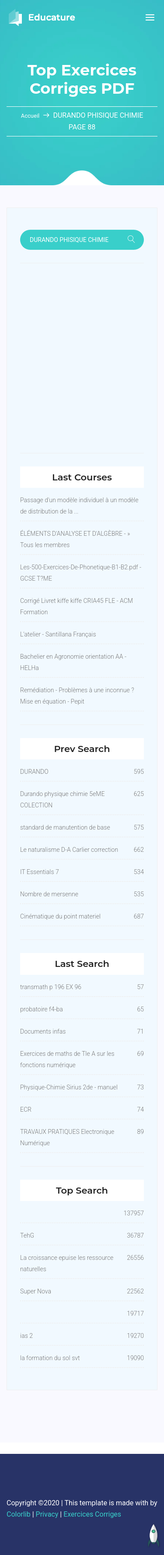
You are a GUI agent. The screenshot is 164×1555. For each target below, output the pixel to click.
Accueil (31, 115)
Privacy (47, 1514)
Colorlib (19, 1514)
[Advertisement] (82, 358)
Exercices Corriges (92, 1514)
